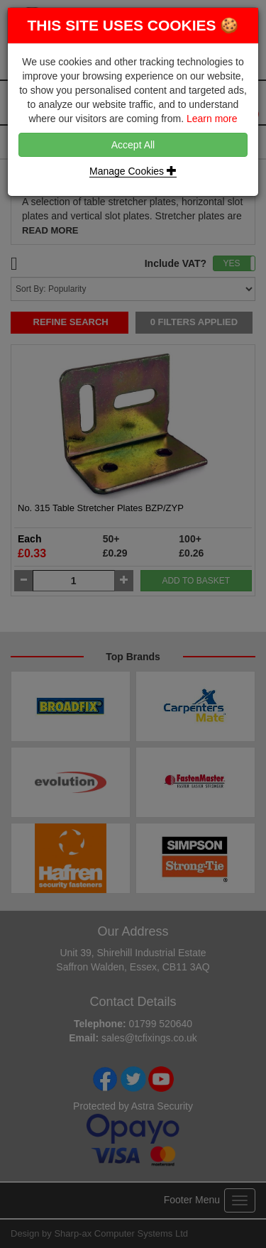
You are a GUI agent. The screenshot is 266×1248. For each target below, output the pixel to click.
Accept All (133, 144)
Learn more (212, 118)
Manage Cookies (133, 171)
